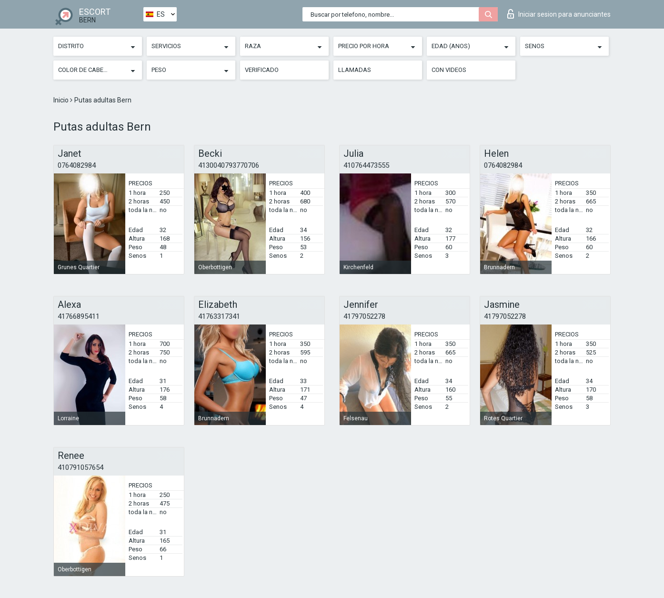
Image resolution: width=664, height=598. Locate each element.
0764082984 (77, 165)
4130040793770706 (228, 165)
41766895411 (79, 316)
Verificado (262, 69)
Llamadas (354, 69)
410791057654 (80, 467)
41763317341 (219, 316)
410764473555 (366, 165)
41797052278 (364, 316)
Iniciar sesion (559, 14)
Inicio (61, 100)
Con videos (449, 69)
